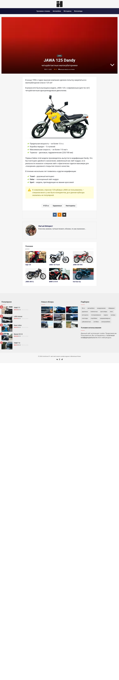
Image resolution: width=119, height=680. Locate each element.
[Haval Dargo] (59, 324)
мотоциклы (71, 206)
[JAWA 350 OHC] (83, 257)
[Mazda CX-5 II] (6, 336)
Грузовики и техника (43, 11)
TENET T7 (17, 307)
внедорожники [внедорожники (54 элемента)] (101, 308)
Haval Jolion (18, 325)
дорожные (58, 206)
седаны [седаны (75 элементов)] (106, 315)
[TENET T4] (6, 345)
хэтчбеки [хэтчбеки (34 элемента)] (96, 321)
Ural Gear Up (77, 281)
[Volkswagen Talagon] (47, 310)
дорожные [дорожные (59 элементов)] (85, 311)
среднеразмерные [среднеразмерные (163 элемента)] (105, 318)
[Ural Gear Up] (83, 274)
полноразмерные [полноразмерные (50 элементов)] (96, 315)
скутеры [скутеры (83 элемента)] (113, 315)
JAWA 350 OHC (78, 264)
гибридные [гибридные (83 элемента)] (111, 308)
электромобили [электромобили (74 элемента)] (105, 321)
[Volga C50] (72, 317)
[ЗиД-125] (35, 257)
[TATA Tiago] (47, 317)
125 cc (46, 206)
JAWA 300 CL (29, 281)
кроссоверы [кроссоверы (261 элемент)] (103, 311)
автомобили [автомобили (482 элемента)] (91, 308)
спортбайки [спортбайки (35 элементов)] (94, 318)
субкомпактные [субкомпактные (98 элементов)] (86, 321)
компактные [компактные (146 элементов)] (94, 311)
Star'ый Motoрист (45, 226)
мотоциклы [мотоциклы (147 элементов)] (85, 315)
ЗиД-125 (28, 264)
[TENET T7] (6, 310)
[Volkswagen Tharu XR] (59, 310)
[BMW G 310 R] (59, 274)
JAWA (59, 55)
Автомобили (57, 11)
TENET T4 (17, 343)
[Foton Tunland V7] (47, 324)
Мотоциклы (67, 11)
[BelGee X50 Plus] (59, 317)
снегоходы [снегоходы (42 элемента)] (85, 318)
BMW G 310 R (53, 281)
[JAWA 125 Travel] (59, 257)
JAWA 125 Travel (54, 264)
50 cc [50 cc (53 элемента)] (83, 308)
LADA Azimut (18, 316)
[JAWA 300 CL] (35, 274)
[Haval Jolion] (6, 328)
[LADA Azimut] (6, 319)
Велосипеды (78, 11)
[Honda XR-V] (72, 324)
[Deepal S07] (72, 310)
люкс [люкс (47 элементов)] (111, 311)
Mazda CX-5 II (18, 334)
